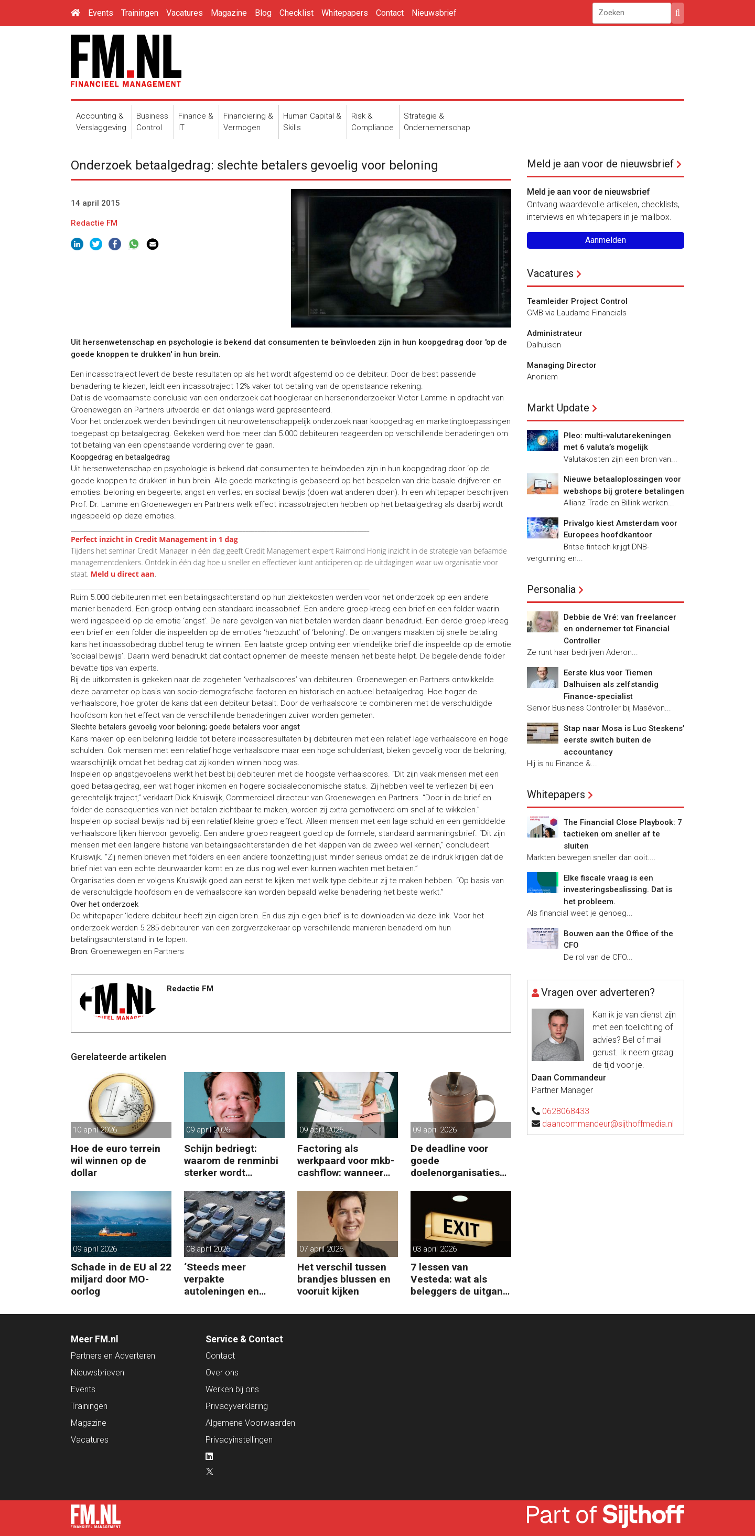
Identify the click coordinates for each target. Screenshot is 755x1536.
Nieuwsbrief (434, 13)
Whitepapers (344, 13)
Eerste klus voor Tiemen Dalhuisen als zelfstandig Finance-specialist (611, 684)
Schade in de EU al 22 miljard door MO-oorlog (121, 1279)
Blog (263, 13)
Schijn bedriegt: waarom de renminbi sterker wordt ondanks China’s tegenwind (231, 1160)
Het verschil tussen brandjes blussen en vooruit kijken (344, 1279)
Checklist (296, 13)
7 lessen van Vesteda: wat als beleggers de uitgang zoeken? (460, 1279)
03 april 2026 (435, 1249)
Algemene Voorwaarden (250, 1423)
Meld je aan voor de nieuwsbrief (600, 163)
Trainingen (139, 13)
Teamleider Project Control (577, 301)
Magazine (229, 13)
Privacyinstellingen (239, 1440)
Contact (390, 13)
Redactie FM (94, 223)
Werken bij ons (232, 1389)
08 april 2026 (208, 1249)
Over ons (222, 1373)
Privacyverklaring (237, 1406)
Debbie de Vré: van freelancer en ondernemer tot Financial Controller (620, 628)
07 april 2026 (321, 1249)
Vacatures (184, 13)
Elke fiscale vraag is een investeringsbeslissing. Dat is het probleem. (618, 889)
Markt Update (558, 407)
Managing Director (562, 365)
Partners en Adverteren (113, 1356)
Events (100, 13)
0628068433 (565, 1111)
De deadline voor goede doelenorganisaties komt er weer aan (455, 1160)
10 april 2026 (95, 1130)
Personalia (551, 589)
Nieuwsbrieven (97, 1373)
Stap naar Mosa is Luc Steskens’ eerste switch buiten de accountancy (624, 740)
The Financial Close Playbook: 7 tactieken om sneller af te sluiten (623, 834)
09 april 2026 (208, 1130)
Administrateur (555, 333)
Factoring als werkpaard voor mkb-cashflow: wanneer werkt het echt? (345, 1160)
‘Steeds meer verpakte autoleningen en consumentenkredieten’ (232, 1279)
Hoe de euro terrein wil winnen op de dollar (115, 1160)
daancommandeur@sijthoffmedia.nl (608, 1124)
